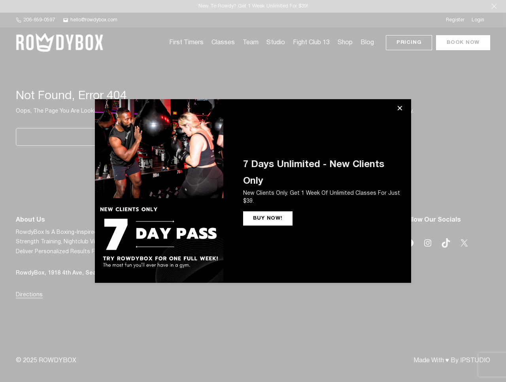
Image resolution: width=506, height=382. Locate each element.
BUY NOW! (267, 218)
